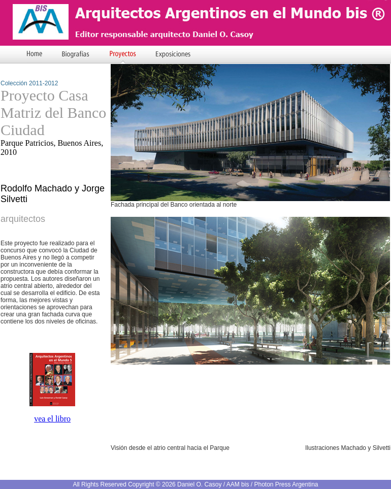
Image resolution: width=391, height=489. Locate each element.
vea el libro (52, 418)
